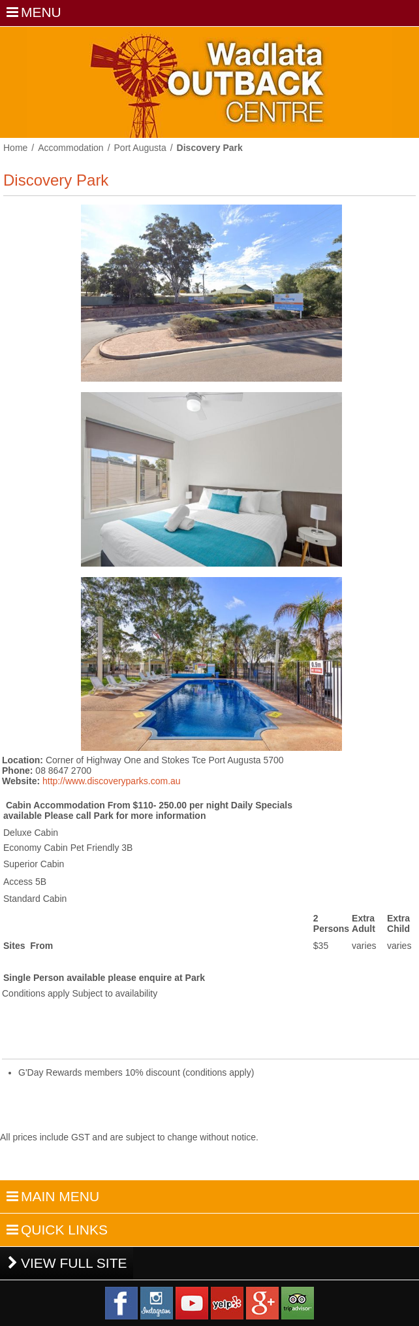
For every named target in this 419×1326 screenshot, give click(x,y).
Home (15, 147)
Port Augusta (140, 147)
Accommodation (70, 147)
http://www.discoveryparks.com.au (111, 781)
